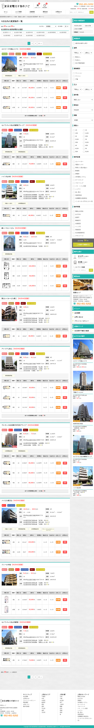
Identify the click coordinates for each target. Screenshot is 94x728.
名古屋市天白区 (41, 35)
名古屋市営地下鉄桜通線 (30, 147)
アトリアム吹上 (13, 349)
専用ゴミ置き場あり (81, 167)
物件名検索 (26, 706)
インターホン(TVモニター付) (84, 201)
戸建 (76, 79)
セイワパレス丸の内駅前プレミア (20, 125)
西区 (43, 704)
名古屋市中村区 (41, 32)
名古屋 (61, 700)
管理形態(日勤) (8, 151)
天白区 (43, 712)
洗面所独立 (78, 195)
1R (76, 130)
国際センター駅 (43, 147)
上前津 (61, 704)
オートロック (79, 180)
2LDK (77, 139)
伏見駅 (40, 145)
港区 (43, 710)
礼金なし (78, 60)
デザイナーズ (79, 236)
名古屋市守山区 (18, 35)
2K (76, 136)
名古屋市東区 (6, 35)
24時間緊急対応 (22, 203)
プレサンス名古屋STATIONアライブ (21, 425)
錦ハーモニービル (14, 228)
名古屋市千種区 (18, 32)
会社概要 (25, 696)
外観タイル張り (22, 75)
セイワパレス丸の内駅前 (16, 622)
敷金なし (78, 57)
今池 (61, 696)
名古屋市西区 (63, 32)
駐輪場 (77, 170)
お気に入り (37, 5)
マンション (78, 73)
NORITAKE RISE (78, 423)
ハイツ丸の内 (13, 176)
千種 (61, 698)
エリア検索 (18, 12)
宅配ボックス (79, 164)
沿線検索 (32, 12)
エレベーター (79, 161)
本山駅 (40, 322)
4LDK (77, 148)
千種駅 (33, 69)
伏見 (61, 708)
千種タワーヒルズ (78, 392)
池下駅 (40, 70)
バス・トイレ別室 (80, 186)
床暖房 (77, 173)
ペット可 (78, 226)
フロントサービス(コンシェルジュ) (48, 529)
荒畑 (61, 710)
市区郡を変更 (78, 25)
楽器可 (77, 217)
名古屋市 (29, 64)
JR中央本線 (26, 69)
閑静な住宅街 (79, 211)
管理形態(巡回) (8, 75)
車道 (61, 712)
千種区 (34, 64)
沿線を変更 (88, 25)
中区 (33, 140)
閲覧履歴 (44, 5)
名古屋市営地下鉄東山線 (30, 70)
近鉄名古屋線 (27, 445)
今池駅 (40, 368)
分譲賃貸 (78, 223)
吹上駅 (40, 367)
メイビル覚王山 (13, 500)
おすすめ (78, 214)
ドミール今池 (13, 564)
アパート (78, 76)
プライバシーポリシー (29, 700)
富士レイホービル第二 (16, 298)
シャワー (78, 189)
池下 (61, 702)
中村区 (34, 440)
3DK (76, 142)
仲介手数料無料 (80, 63)
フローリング (79, 183)
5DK (76, 151)
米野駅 (34, 445)
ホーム (6, 12)
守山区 (43, 708)
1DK (76, 133)
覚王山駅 (41, 318)
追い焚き (78, 192)
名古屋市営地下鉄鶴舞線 (30, 194)
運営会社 (45, 12)
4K (76, 145)
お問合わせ (59, 12)
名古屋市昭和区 (52, 32)
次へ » (40, 43)
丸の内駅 (41, 194)
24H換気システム (80, 177)
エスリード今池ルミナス (16, 49)
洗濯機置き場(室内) (81, 198)
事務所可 (78, 220)
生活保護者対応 (80, 232)
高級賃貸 (78, 229)
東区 (43, 706)
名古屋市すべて (7, 32)
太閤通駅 (41, 443)
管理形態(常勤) (8, 375)
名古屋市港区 (29, 35)
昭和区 (43, 702)
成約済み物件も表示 (81, 43)
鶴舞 (61, 706)
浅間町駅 (41, 198)
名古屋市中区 (29, 32)
